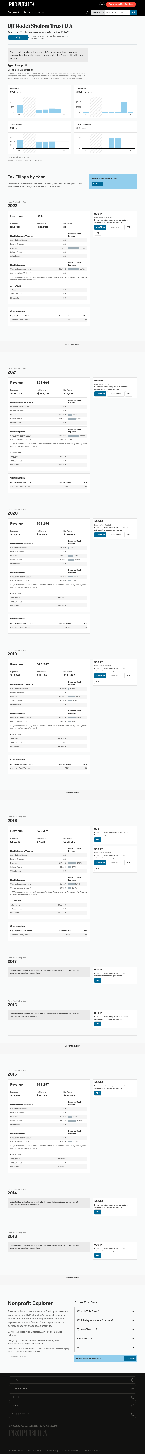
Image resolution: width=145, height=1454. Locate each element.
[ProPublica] (22, 4)
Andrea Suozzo (18, 1332)
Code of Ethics (16, 1450)
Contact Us (97, 184)
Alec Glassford (33, 1332)
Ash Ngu (45, 1332)
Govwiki (36, 1351)
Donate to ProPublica (120, 4)
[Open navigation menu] (102, 4)
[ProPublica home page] (28, 1433)
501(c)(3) (28, 69)
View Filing (100, 227)
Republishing (34, 1450)
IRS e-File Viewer (35, 1349)
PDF (128, 227)
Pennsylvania (39, 12)
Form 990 (12, 183)
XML (98, 233)
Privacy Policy (51, 1450)
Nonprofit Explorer (19, 12)
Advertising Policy (71, 1450)
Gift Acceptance (92, 1450)
